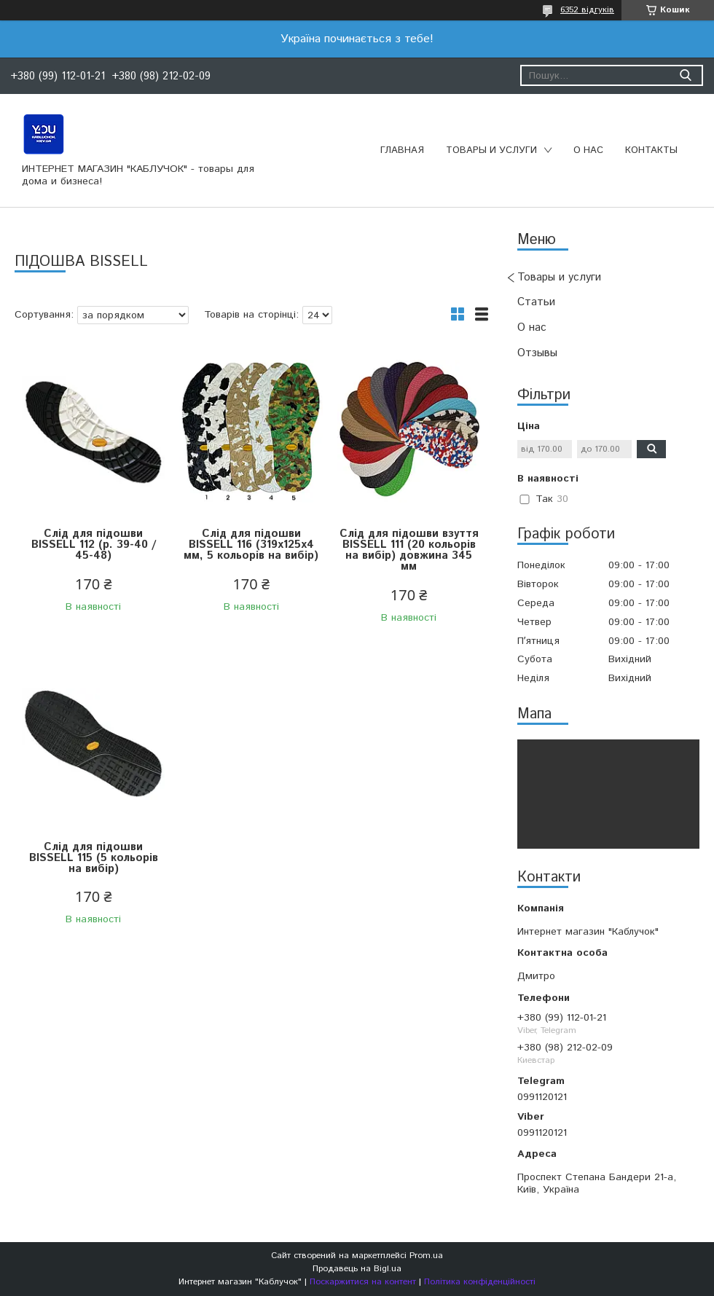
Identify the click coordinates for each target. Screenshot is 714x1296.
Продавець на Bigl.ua (357, 1268)
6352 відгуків (587, 10)
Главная (402, 150)
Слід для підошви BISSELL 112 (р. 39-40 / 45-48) (93, 544)
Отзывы (537, 353)
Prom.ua (426, 1255)
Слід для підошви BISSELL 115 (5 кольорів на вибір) (93, 857)
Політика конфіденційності (480, 1282)
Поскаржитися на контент (363, 1282)
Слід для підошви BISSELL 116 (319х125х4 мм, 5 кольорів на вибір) (251, 544)
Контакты (651, 150)
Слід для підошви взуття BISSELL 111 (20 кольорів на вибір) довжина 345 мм (409, 550)
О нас (588, 150)
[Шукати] (685, 75)
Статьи (536, 302)
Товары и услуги (491, 150)
